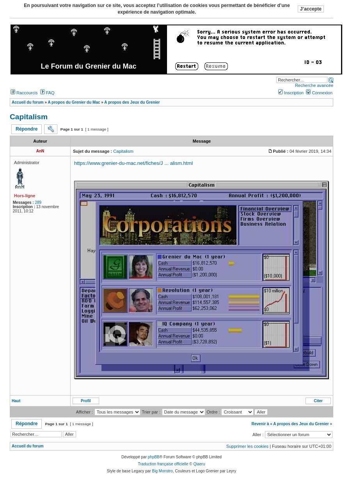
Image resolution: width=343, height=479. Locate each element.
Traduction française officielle (163, 464)
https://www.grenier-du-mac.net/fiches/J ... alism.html (133, 163)
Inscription (291, 92)
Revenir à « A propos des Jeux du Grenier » (291, 424)
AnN (40, 151)
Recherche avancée (314, 85)
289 (38, 202)
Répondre (26, 129)
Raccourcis (24, 92)
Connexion (319, 92)
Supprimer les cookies (247, 446)
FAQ (47, 92)
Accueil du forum (28, 446)
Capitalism (29, 117)
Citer (318, 401)
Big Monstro (162, 471)
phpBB (154, 457)
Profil (86, 401)
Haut (16, 401)
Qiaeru (199, 464)
